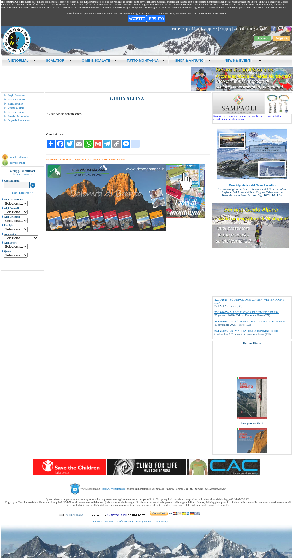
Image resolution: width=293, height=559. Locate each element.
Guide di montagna (246, 29)
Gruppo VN (210, 29)
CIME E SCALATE (99, 60)
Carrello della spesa (19, 156)
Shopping (226, 29)
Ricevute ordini (17, 162)
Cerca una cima (16, 112)
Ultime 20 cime (16, 107)
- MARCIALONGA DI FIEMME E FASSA (246, 312)
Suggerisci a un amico (19, 120)
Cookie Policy (160, 521)
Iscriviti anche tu (16, 99)
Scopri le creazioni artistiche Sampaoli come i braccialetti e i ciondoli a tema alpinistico (252, 116)
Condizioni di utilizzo (103, 521)
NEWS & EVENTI (241, 60)
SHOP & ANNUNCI (193, 60)
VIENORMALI (22, 60)
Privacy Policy (143, 521)
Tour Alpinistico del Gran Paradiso (252, 185)
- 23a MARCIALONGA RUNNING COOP (246, 330)
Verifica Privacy (124, 521)
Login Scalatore (16, 95)
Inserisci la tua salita (18, 116)
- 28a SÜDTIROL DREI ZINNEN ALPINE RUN (249, 321)
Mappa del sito (191, 29)
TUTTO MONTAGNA (146, 60)
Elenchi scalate (15, 103)
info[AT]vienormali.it (113, 488)
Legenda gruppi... (22, 173)
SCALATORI (58, 60)
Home (176, 29)
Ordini (264, 29)
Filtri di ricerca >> (22, 192)
